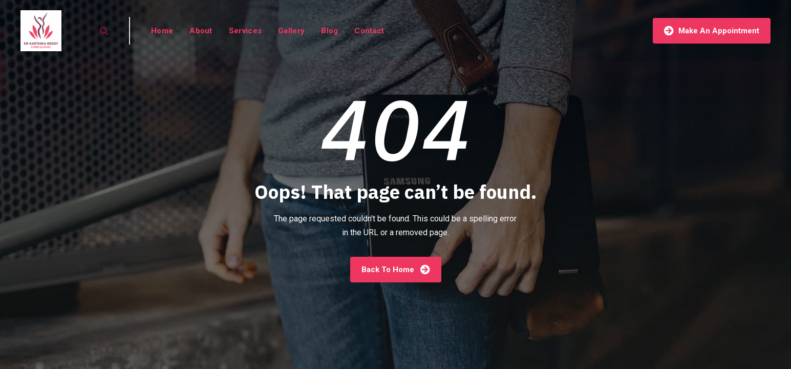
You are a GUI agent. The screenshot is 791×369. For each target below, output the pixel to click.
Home (162, 30)
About (200, 30)
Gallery (291, 30)
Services (245, 30)
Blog (329, 30)
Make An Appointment (711, 30)
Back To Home (395, 269)
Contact (369, 30)
